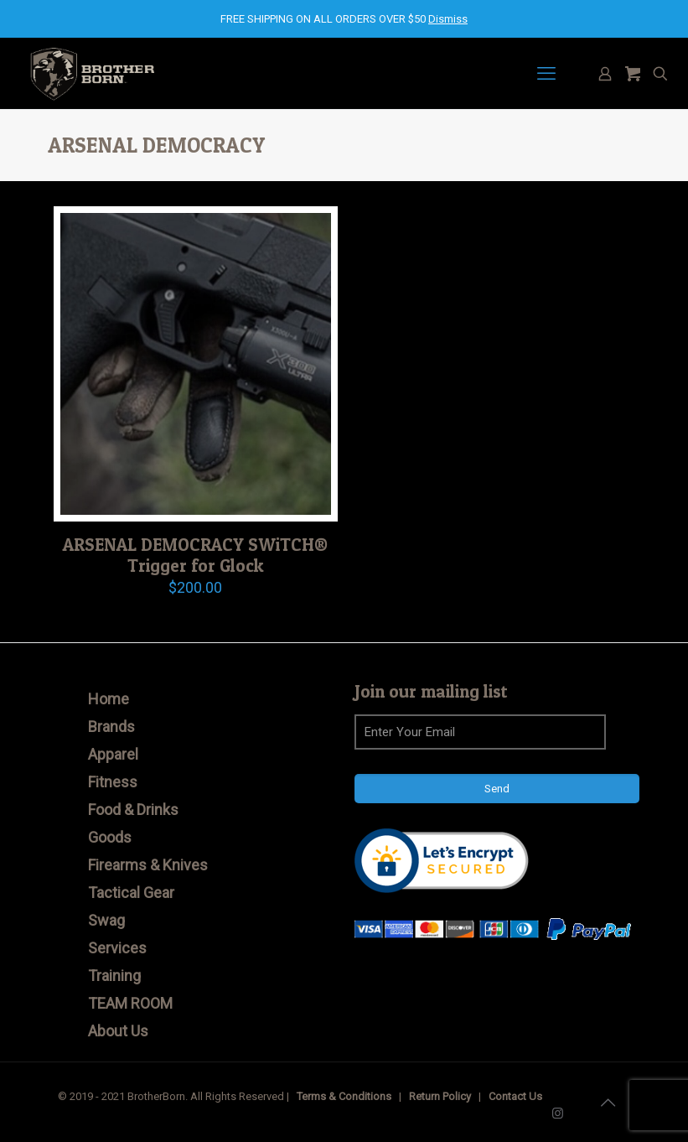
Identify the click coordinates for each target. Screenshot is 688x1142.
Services (117, 948)
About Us (118, 1031)
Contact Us (515, 1096)
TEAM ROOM (130, 1003)
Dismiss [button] (448, 19)
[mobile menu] (546, 74)
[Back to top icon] (608, 1102)
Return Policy (440, 1096)
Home (108, 699)
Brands (111, 726)
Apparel (113, 754)
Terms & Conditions (344, 1096)
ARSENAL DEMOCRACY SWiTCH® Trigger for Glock (195, 555)
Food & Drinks (133, 809)
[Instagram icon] (557, 1113)
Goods (110, 837)
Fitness (112, 782)
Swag (106, 920)
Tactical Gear (131, 892)
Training (114, 975)
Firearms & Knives (148, 865)
